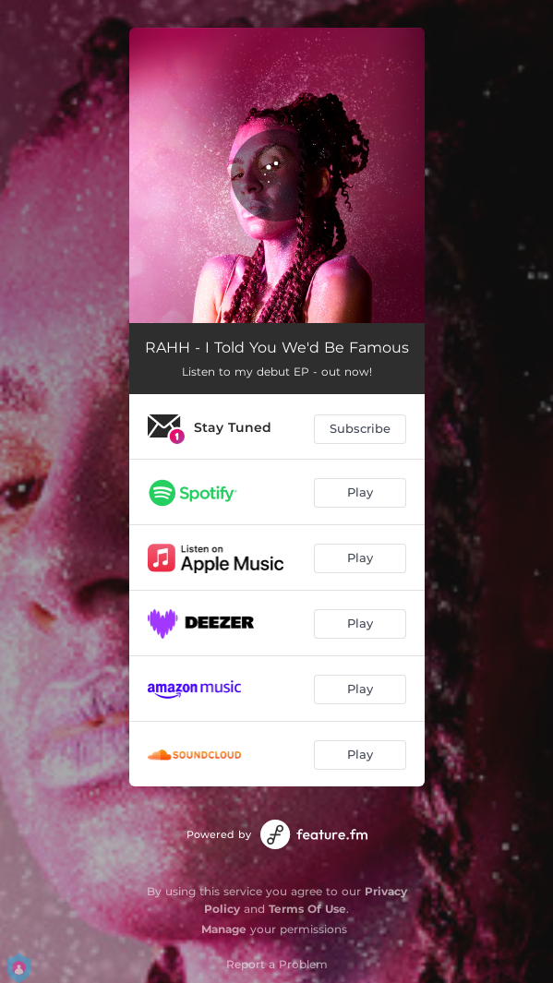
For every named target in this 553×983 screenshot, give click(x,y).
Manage (223, 929)
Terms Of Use (307, 909)
